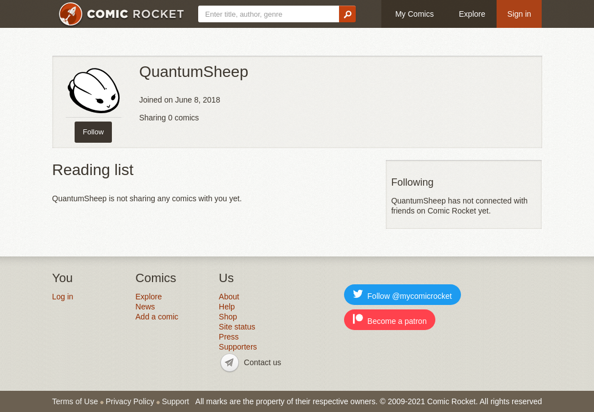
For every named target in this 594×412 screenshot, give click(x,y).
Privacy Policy (130, 401)
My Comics (414, 13)
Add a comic (156, 316)
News (145, 306)
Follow (93, 132)
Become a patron (390, 320)
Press (229, 336)
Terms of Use (75, 401)
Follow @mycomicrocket (402, 294)
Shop (228, 316)
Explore (472, 13)
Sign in (519, 13)
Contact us (262, 362)
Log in (62, 296)
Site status (237, 326)
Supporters (238, 346)
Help (227, 306)
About (229, 296)
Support (175, 401)
